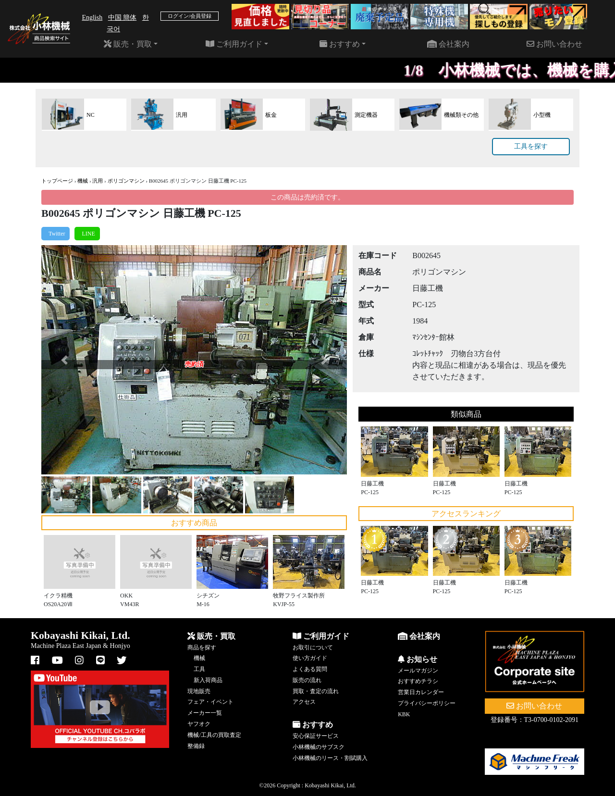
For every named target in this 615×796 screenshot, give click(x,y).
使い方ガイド (310, 658)
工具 (199, 669)
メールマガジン (418, 670)
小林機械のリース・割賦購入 (330, 758)
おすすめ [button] (340, 44)
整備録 (196, 746)
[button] (64, 359)
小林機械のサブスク (318, 747)
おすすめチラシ (418, 681)
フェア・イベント (210, 701)
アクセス (304, 701)
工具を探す (531, 146)
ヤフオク (198, 724)
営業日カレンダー (421, 692)
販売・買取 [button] (128, 44)
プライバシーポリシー (426, 703)
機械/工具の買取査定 (214, 735)
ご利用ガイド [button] (234, 44)
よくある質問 (310, 669)
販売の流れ (307, 680)
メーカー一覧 (204, 712)
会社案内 (448, 44)
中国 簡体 (122, 17)
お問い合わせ (554, 44)
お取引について (313, 647)
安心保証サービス (316, 736)
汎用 (97, 181)
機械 (82, 181)
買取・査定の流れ (316, 691)
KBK (404, 714)
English (92, 17)
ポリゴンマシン (126, 181)
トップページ (57, 181)
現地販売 (198, 691)
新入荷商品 (208, 680)
